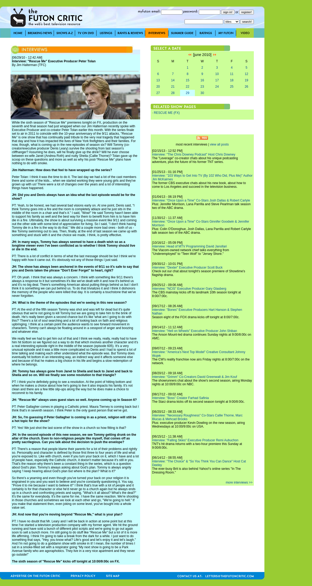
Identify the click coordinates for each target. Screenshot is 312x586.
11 (231, 74)
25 (231, 86)
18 (231, 80)
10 (217, 74)
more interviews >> (239, 482)
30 (202, 93)
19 (246, 80)
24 (217, 86)
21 (173, 86)
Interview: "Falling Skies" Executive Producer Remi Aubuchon (195, 440)
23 (202, 86)
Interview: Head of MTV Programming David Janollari (189, 246)
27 (158, 93)
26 (246, 86)
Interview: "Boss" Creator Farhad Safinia (180, 398)
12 (246, 74)
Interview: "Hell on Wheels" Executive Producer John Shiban (194, 331)
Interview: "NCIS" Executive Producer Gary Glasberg (189, 288)
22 (187, 86)
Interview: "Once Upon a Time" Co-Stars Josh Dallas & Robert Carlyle (201, 200)
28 (173, 93)
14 (173, 80)
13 (158, 80)
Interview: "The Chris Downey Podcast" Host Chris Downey (193, 154)
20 (158, 86)
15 (187, 80)
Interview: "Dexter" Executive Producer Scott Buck (187, 267)
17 (217, 80)
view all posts (219, 144)
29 (187, 93)
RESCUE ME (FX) (167, 113)
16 (202, 80)
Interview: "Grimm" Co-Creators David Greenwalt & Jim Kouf (194, 377)
